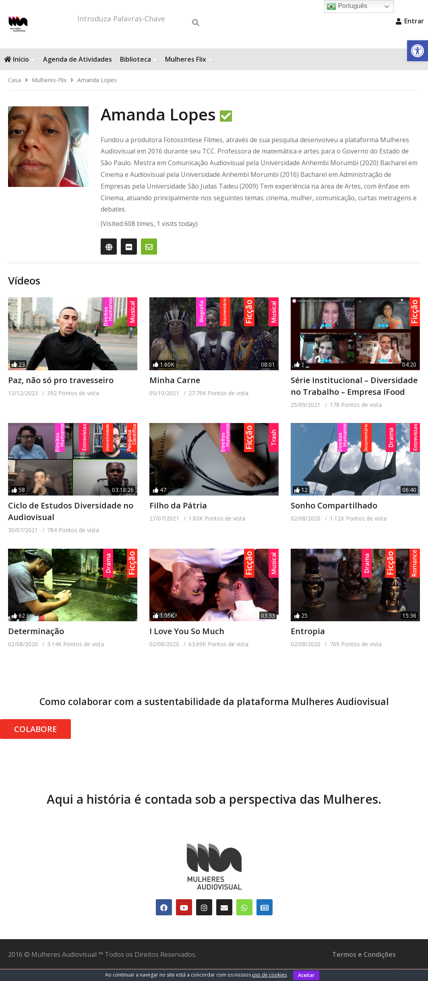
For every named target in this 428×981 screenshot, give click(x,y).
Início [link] (19, 71)
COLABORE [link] (35, 741)
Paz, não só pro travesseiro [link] (61, 392)
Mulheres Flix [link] (188, 71)
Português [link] (347, 6)
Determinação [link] (36, 643)
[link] (417, 50)
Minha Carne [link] (174, 392)
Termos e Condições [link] (364, 966)
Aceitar (306, 975)
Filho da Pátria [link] (178, 517)
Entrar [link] (410, 21)
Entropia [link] (308, 643)
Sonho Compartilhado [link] (334, 517)
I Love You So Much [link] (186, 643)
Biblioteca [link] (138, 71)
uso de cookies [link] (269, 974)
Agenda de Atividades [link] (77, 71)
